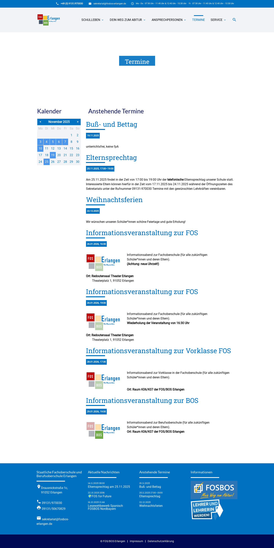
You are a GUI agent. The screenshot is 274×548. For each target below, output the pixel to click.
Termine (198, 20)
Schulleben (92, 20)
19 (52, 155)
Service (218, 20)
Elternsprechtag (149, 496)
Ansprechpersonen (169, 20)
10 (40, 148)
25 (46, 162)
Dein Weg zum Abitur (128, 20)
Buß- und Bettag (150, 486)
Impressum (136, 541)
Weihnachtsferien (151, 505)
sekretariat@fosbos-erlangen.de (109, 3)
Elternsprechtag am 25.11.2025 (109, 486)
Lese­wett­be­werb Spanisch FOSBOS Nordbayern (105, 507)
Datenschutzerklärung (161, 541)
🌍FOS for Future (99, 496)
